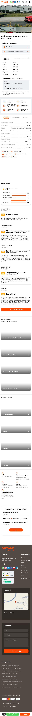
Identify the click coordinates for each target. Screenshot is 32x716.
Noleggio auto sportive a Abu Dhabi (12, 681)
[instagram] (13, 2)
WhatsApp (16, 518)
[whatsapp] (11, 2)
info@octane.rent (7, 564)
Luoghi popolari (25, 560)
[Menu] (29, 2)
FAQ (22, 562)
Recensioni (24, 573)
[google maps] (19, 2)
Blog (22, 565)
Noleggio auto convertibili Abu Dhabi (17, 5)
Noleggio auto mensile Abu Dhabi (11, 687)
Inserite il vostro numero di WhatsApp (15, 522)
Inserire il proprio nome (11, 512)
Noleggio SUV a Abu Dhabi (9, 679)
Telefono (7, 518)
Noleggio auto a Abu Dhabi (9, 684)
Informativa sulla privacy (11, 703)
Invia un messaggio (16, 651)
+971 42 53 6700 (6, 560)
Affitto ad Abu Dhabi (10, 665)
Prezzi (23, 557)
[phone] (17, 2)
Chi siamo (24, 570)
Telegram (24, 518)
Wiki (22, 575)
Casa (2, 5)
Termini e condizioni (9, 706)
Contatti (23, 568)
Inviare (16, 530)
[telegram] (15, 2)
